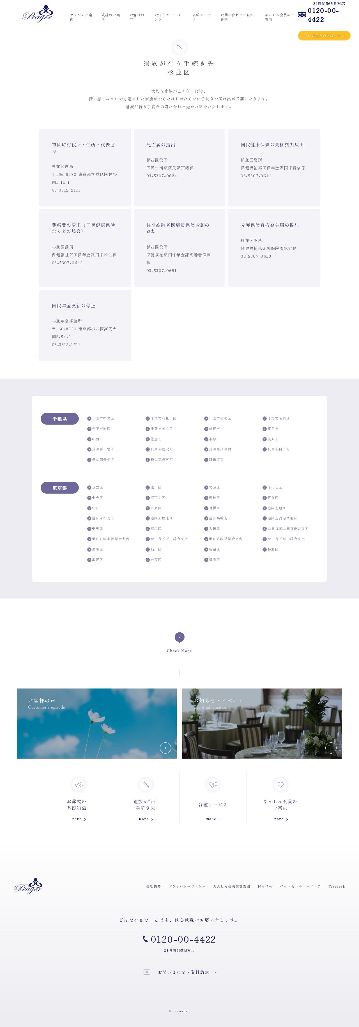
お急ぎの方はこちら (324, 35)
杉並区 (271, 549)
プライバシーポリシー (187, 886)
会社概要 (153, 886)
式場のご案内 (111, 17)
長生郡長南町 (159, 459)
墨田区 (95, 559)
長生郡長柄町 (101, 459)
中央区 (95, 497)
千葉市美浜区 (159, 428)
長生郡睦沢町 (159, 449)
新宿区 (212, 549)
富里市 (271, 428)
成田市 (212, 428)
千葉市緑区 (99, 428)
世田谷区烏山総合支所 (284, 538)
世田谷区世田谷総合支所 (286, 528)
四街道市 (214, 459)
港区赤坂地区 (159, 518)
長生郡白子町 (276, 449)
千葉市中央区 (101, 418)
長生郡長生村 (218, 449)
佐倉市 (154, 439)
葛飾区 (271, 497)
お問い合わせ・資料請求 (177, 972)
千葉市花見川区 (161, 418)
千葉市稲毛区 (218, 418)
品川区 (154, 549)
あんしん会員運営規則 (232, 886)
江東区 (154, 508)
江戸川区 (155, 497)
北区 (93, 508)
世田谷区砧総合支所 (223, 538)
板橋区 (212, 497)
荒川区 (154, 487)
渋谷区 (95, 549)
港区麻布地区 (101, 518)
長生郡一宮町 (101, 449)
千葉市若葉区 (276, 418)
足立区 (95, 487)
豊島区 (212, 559)
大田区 (212, 528)
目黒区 (212, 508)
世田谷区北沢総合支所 (108, 538)
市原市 (212, 439)
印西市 (95, 439)
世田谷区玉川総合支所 (167, 538)
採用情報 (265, 886)
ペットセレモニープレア (300, 886)
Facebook (336, 886)
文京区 (212, 487)
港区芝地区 (274, 508)
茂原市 (271, 439)
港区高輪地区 (218, 518)
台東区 (154, 559)
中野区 (95, 528)
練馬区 (154, 528)
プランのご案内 (81, 17)
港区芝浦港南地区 (280, 518)
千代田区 (272, 487)
